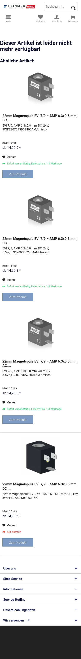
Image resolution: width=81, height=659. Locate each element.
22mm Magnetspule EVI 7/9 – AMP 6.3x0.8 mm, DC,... (39, 118)
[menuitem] (8, 18)
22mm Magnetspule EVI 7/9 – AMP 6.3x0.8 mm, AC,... (39, 363)
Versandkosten (15, 638)
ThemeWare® (42, 650)
